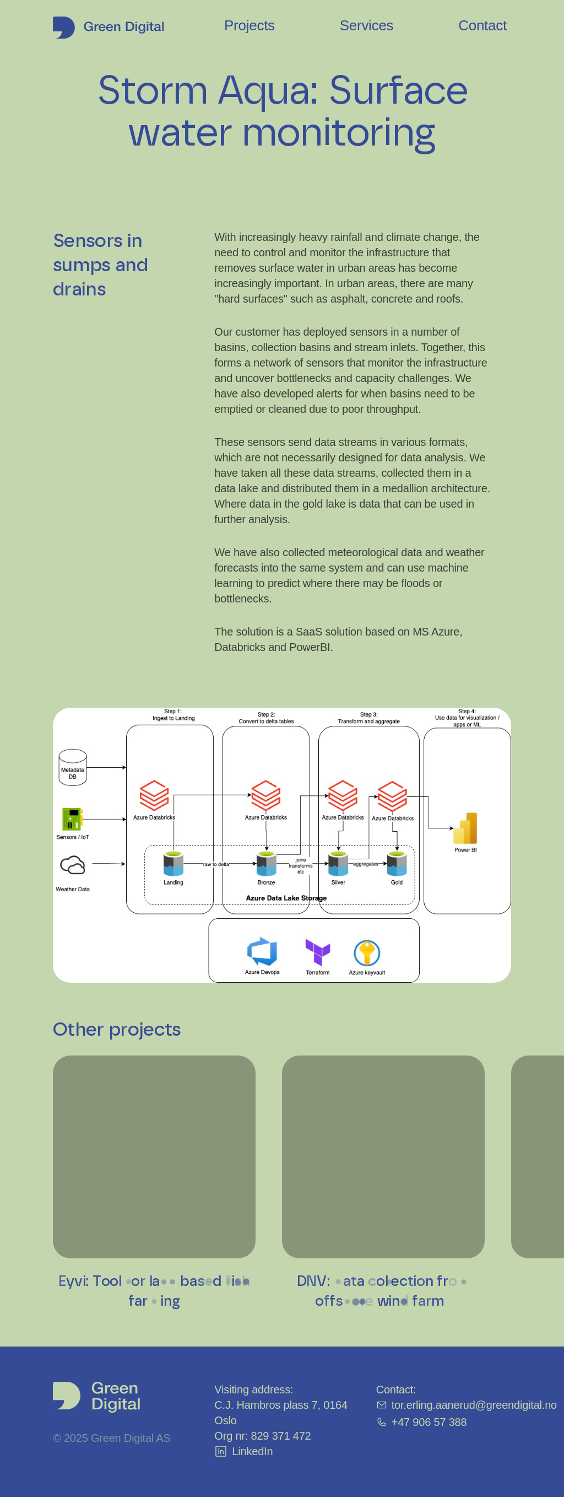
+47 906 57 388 (421, 1422)
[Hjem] (108, 25)
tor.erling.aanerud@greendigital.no (466, 1405)
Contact (482, 25)
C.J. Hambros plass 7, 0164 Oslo (281, 1412)
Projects (249, 25)
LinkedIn (243, 1451)
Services (367, 25)
